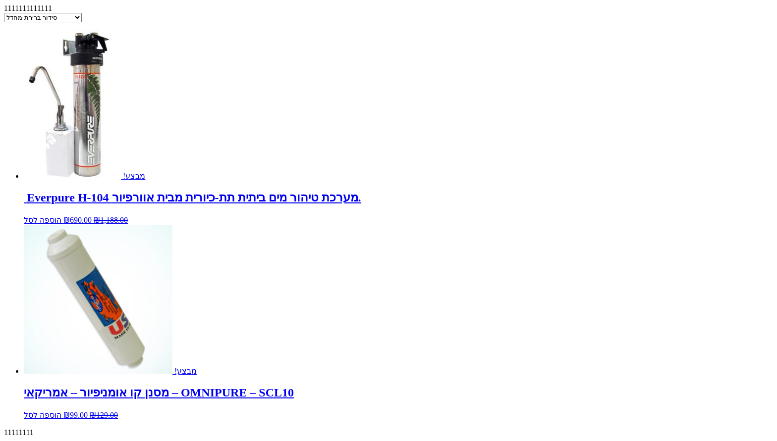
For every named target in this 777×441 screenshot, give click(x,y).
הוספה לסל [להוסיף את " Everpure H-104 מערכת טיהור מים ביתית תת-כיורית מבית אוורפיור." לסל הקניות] (42, 220)
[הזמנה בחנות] (43, 17)
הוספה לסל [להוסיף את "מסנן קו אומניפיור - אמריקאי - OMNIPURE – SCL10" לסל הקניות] (42, 415)
